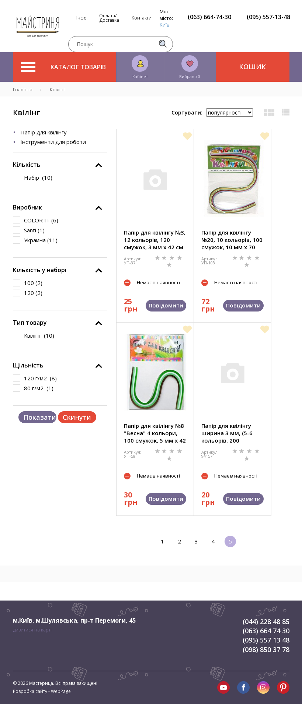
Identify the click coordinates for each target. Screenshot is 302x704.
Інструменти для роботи (53, 141)
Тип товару (30, 322)
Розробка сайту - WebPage (42, 691)
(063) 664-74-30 (209, 17)
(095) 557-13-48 (268, 17)
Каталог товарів (63, 67)
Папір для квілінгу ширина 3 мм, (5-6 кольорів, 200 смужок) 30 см (227, 433)
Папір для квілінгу (43, 132)
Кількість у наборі (39, 270)
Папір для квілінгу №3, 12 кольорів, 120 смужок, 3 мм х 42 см (154, 240)
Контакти (142, 18)
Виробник (27, 207)
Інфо (81, 18)
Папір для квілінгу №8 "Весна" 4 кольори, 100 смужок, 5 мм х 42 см (155, 433)
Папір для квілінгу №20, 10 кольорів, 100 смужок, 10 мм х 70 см (232, 240)
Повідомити (166, 305)
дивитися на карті (32, 630)
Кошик (252, 66)
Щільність (28, 365)
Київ (165, 24)
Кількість (27, 165)
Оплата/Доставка (109, 18)
